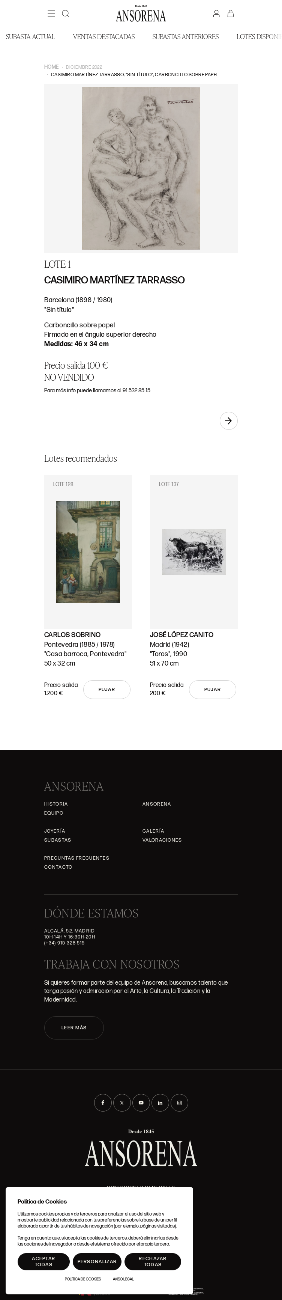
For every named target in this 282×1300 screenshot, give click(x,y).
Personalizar (97, 1262)
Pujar (107, 690)
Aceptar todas (43, 1262)
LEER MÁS (74, 1028)
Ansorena (156, 804)
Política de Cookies (83, 1279)
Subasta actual (30, 36)
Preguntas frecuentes (77, 858)
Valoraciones (162, 840)
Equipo (53, 813)
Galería (153, 831)
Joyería (54, 831)
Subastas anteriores (186, 36)
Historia (56, 804)
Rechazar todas (152, 1262)
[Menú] (51, 13)
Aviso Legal (123, 1279)
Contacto (58, 867)
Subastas (57, 840)
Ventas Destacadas (104, 36)
